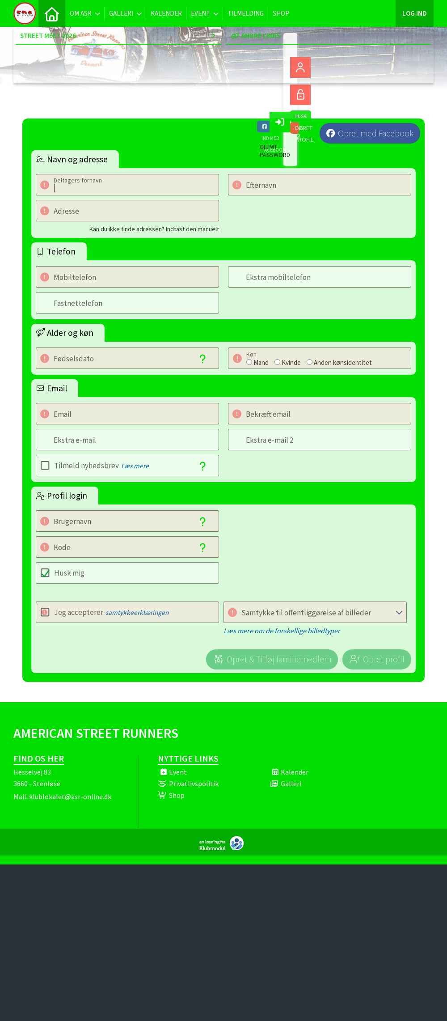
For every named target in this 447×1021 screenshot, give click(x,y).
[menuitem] (51, 13)
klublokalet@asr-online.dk (70, 796)
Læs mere (135, 466)
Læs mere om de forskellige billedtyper (282, 630)
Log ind (414, 13)
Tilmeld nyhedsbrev (101, 465)
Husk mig (69, 573)
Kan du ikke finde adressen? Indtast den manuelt (154, 229)
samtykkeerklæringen (137, 612)
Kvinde (291, 362)
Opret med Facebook (375, 133)
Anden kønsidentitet (343, 362)
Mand (261, 362)
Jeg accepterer (111, 612)
